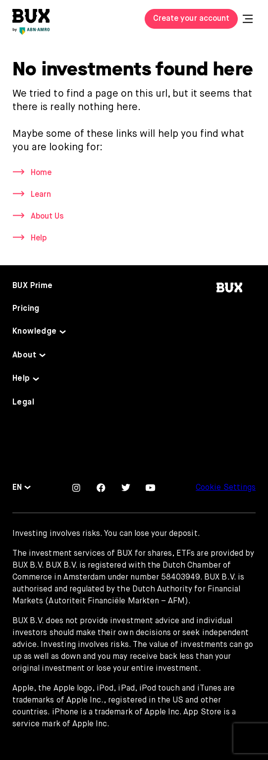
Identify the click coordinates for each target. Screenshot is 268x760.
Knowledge (34, 332)
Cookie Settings (226, 488)
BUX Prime (32, 286)
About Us (47, 217)
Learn (41, 195)
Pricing (26, 309)
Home (41, 173)
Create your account (191, 19)
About (24, 355)
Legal (23, 403)
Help (39, 238)
